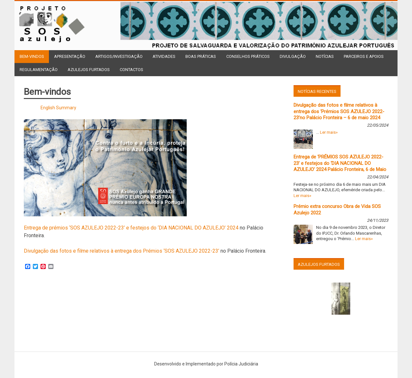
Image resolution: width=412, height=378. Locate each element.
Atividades (164, 56)
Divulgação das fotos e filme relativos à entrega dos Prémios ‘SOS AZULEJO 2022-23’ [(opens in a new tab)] (121, 251)
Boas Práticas (200, 56)
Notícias (325, 56)
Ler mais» (329, 132)
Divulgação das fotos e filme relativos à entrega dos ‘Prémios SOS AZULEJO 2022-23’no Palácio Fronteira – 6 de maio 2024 (339, 111)
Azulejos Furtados (89, 69)
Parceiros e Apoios (364, 56)
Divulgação (293, 56)
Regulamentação (39, 69)
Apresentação (69, 56)
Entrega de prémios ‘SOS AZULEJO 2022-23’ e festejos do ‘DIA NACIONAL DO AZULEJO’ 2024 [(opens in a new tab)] (131, 228)
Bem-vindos (32, 56)
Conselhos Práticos (248, 56)
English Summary (58, 107)
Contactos (131, 69)
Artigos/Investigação (119, 56)
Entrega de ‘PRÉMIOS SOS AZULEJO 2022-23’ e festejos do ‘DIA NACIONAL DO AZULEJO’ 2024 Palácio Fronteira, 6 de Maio (340, 163)
